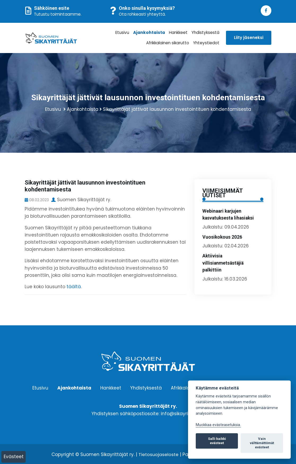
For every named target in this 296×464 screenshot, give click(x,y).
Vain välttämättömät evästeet (262, 443)
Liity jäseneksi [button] (248, 37)
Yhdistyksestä (206, 32)
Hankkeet (178, 32)
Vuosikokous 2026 (222, 236)
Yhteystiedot (207, 43)
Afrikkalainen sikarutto (168, 43)
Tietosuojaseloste (158, 454)
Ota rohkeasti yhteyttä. (142, 14)
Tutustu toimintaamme (57, 14)
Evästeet (14, 456)
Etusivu (124, 32)
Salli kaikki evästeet (217, 441)
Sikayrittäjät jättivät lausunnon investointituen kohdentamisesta (177, 109)
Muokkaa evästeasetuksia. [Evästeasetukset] (218, 425)
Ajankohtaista (150, 32)
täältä (74, 286)
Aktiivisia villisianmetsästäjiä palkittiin (222, 262)
